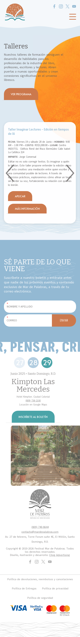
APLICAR (20, 196)
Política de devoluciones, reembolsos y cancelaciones (40, 579)
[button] (10, 173)
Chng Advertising (59, 555)
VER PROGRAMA (21, 94)
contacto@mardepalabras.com (39, 532)
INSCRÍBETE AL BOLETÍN (33, 417)
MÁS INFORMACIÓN (27, 208)
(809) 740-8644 (40, 527)
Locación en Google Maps (33, 404)
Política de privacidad (55, 588)
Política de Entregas (24, 588)
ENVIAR (64, 320)
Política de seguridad (40, 598)
